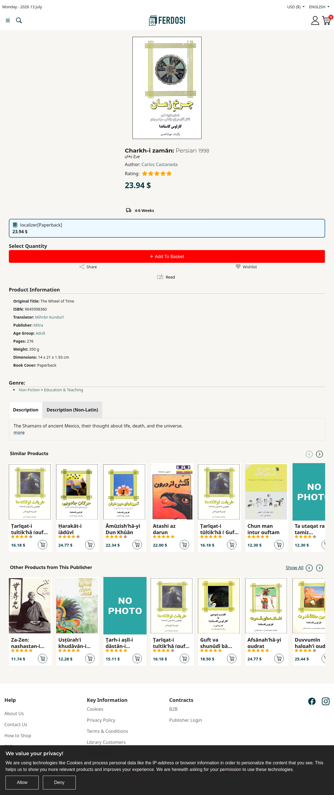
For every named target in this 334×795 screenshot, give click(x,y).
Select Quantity (28, 246)
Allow (22, 782)
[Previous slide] (309, 453)
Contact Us (15, 724)
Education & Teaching (63, 389)
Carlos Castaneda (160, 164)
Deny (59, 782)
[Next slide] (319, 453)
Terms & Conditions (107, 731)
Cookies (95, 709)
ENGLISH (317, 6)
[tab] (26, 410)
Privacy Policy (101, 720)
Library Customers (106, 742)
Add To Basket (166, 256)
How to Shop (17, 736)
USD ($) (294, 6)
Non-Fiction (29, 389)
